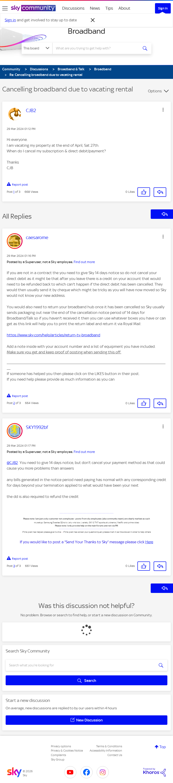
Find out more (84, 262)
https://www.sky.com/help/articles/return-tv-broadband (53, 335)
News (95, 8)
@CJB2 (12, 462)
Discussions (73, 8)
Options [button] (155, 91)
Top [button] (162, 747)
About (124, 8)
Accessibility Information (106, 750)
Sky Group (57, 759)
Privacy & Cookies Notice (67, 750)
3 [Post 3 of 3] (14, 566)
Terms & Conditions (109, 746)
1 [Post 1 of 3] (13, 191)
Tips (109, 8)
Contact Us (114, 755)
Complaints (58, 755)
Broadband (86, 31)
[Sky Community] (33, 8)
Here (149, 542)
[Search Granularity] (37, 48)
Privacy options (61, 746)
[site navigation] (5, 8)
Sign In (163, 8)
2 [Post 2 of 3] (14, 403)
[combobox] (96, 48)
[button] (163, 109)
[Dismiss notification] (92, 20)
